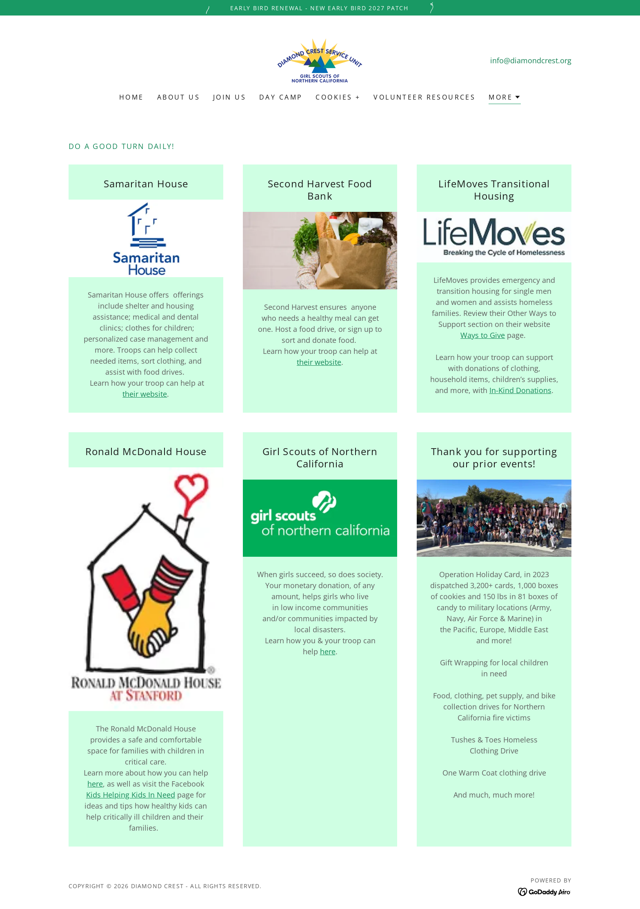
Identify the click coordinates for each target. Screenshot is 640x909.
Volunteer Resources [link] (424, 97)
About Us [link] (178, 97)
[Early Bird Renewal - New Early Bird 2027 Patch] (320, 8)
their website (144, 394)
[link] (320, 59)
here (95, 784)
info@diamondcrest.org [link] (530, 60)
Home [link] (131, 97)
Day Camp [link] (280, 97)
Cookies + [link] (338, 97)
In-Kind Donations (520, 390)
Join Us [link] (229, 97)
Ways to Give (482, 335)
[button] (505, 98)
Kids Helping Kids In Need (130, 795)
